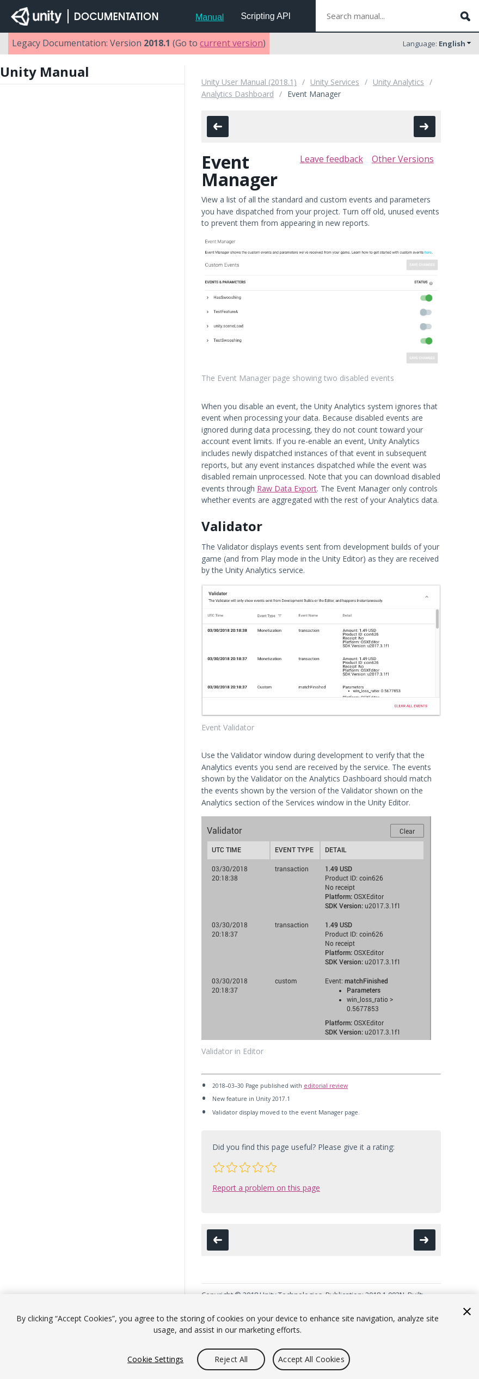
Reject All (231, 1359)
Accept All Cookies (311, 1359)
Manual (209, 17)
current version (231, 43)
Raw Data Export (287, 488)
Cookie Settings (155, 1359)
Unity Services (334, 82)
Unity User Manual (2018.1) (249, 82)
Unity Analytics (398, 82)
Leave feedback (331, 159)
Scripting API (266, 16)
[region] (239, 1336)
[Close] (467, 1311)
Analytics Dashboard (237, 94)
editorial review (326, 1085)
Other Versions (403, 159)
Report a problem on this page (266, 1188)
